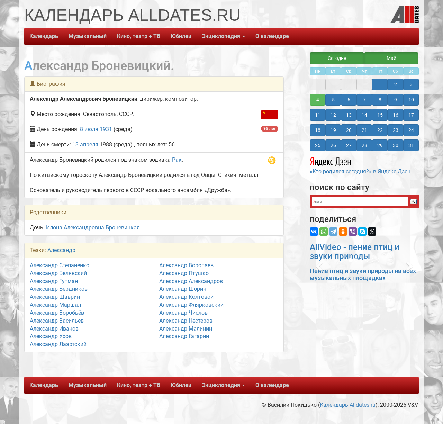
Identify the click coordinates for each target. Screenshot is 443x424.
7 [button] (364, 99)
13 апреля (85, 144)
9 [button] (395, 99)
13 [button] (349, 115)
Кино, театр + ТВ (138, 36)
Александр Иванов (54, 328)
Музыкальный (88, 36)
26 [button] (333, 145)
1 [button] (380, 84)
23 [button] (395, 130)
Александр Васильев (57, 320)
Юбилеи (181, 36)
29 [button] (380, 145)
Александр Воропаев (186, 265)
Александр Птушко (184, 273)
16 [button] (395, 115)
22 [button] (380, 130)
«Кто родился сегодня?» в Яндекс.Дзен (360, 165)
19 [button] (333, 130)
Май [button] (391, 58)
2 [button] (395, 84)
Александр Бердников (59, 289)
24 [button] (411, 130)
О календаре (272, 36)
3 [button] (411, 84)
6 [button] (348, 99)
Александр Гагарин (184, 336)
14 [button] (364, 115)
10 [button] (411, 99)
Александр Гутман (54, 281)
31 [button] (411, 145)
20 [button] (349, 130)
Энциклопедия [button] (223, 36)
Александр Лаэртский (58, 344)
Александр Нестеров (186, 320)
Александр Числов (183, 312)
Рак (177, 159)
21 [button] (364, 130)
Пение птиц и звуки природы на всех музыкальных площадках (363, 274)
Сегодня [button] (337, 58)
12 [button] (333, 115)
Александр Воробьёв (57, 312)
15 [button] (380, 115)
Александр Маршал (55, 304)
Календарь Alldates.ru (348, 405)
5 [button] (333, 99)
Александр (61, 250)
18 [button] (317, 130)
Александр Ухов (51, 336)
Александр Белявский (58, 273)
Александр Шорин (182, 289)
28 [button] (364, 145)
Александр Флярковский (191, 304)
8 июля (89, 129)
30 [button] (395, 145)
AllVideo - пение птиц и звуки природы (354, 251)
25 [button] (317, 145)
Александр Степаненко (59, 265)
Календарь (43, 36)
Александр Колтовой (186, 297)
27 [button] (349, 145)
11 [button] (317, 115)
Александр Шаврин (55, 297)
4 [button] (317, 99)
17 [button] (411, 115)
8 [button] (380, 99)
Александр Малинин (185, 328)
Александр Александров (191, 281)
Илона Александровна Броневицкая (93, 227)
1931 (106, 129)
